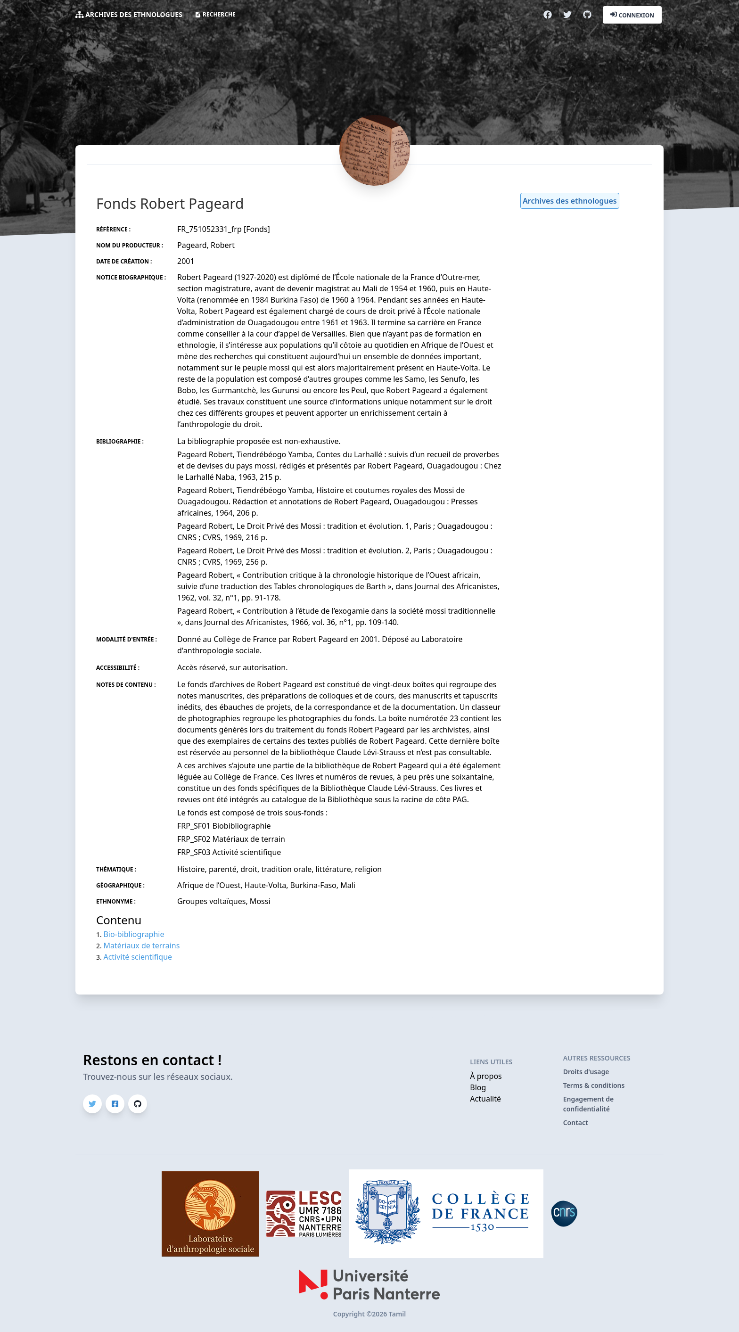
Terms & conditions (594, 1085)
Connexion (632, 14)
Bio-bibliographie (133, 934)
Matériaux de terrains (141, 945)
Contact (575, 1122)
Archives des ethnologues (133, 14)
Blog (478, 1087)
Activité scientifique (137, 957)
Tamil (397, 1313)
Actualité (485, 1099)
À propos (485, 1076)
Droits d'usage (586, 1071)
